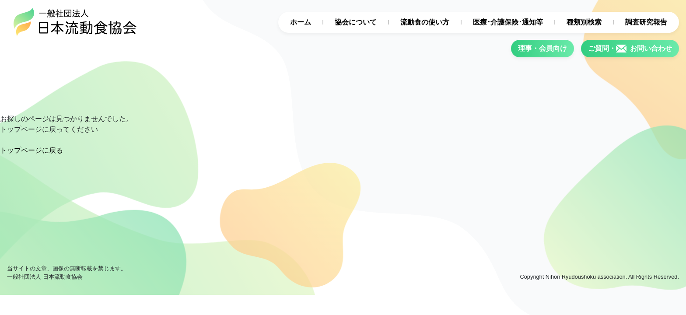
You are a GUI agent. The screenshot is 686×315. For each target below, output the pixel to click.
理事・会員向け (542, 48)
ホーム (300, 22)
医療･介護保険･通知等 (508, 22)
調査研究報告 (646, 22)
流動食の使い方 (424, 22)
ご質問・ (630, 48)
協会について (356, 22)
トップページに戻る (31, 150)
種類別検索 (584, 22)
